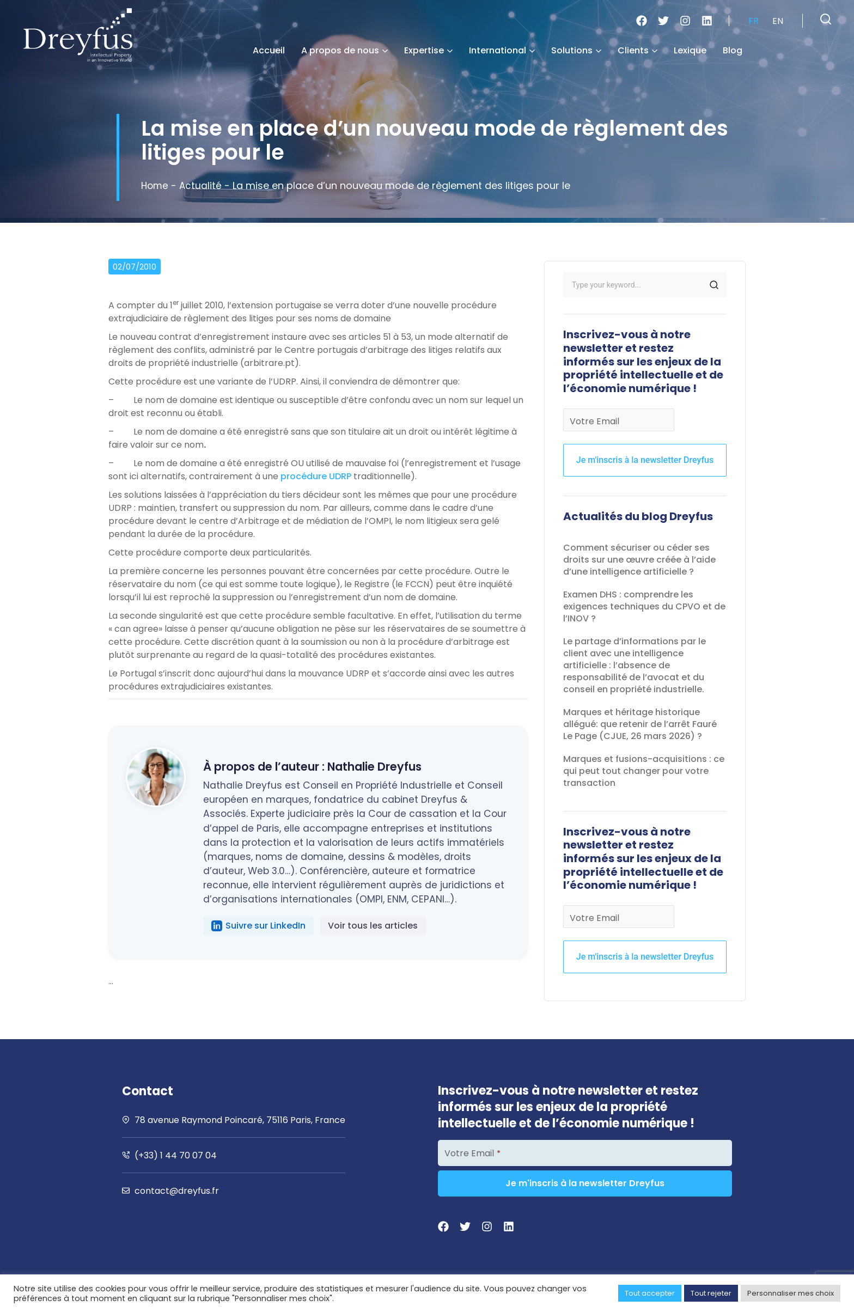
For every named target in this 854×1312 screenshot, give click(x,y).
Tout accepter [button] (650, 1293)
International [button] (502, 50)
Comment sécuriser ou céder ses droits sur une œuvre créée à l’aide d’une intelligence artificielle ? (639, 559)
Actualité (202, 185)
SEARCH (714, 284)
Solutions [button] (576, 50)
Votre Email (594, 421)
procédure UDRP (315, 476)
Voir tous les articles (373, 925)
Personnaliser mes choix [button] (790, 1293)
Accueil (269, 50)
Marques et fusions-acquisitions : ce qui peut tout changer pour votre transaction (643, 771)
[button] (825, 19)
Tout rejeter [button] (711, 1293)
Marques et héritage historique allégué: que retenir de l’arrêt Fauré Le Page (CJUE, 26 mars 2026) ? (640, 724)
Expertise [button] (428, 50)
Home (155, 185)
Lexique (690, 50)
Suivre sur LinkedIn (258, 925)
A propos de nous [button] (344, 50)
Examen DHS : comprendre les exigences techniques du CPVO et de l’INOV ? (644, 606)
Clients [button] (637, 50)
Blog (732, 50)
